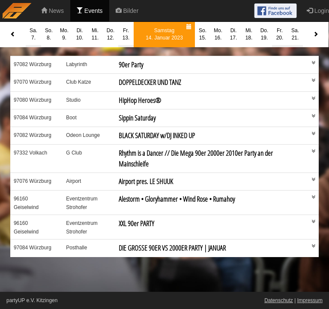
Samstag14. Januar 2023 (170, 31)
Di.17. (233, 34)
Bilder (127, 10)
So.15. (202, 34)
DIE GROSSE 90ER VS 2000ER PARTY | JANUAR (172, 248)
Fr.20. (280, 34)
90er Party (131, 65)
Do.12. (111, 34)
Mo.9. (64, 34)
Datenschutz (278, 300)
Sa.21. (295, 34)
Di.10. (80, 34)
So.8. (49, 34)
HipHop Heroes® (140, 100)
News (52, 10)
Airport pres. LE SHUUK (146, 181)
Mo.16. (218, 34)
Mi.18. (249, 34)
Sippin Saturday (137, 118)
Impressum (310, 300)
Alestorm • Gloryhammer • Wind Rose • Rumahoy (177, 199)
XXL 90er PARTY (136, 223)
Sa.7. (33, 34)
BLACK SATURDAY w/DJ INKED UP (157, 135)
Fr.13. (126, 34)
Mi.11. (95, 34)
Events (90, 10)
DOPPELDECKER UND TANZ (150, 82)
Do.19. (264, 34)
